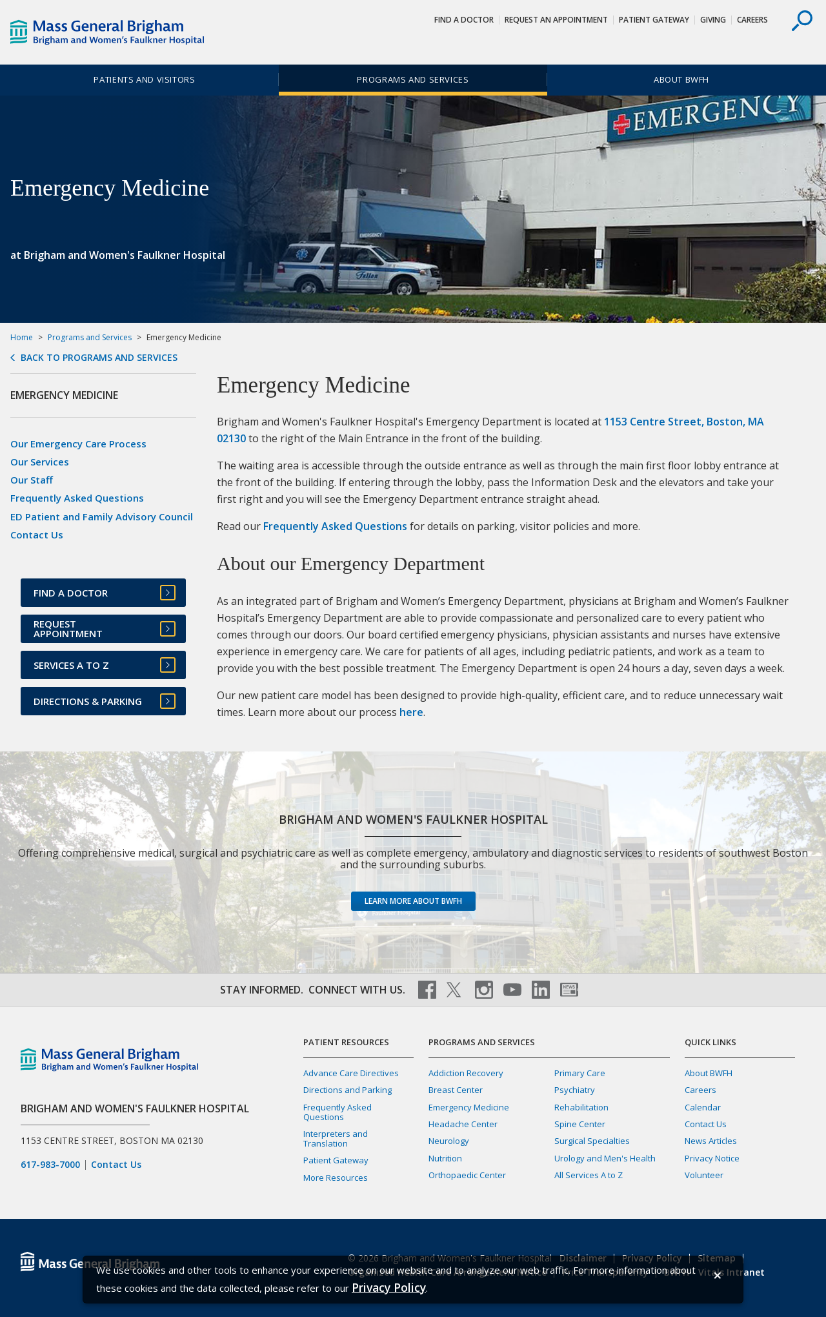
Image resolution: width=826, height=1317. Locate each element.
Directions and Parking (347, 1090)
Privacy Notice (712, 1158)
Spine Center (579, 1124)
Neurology (448, 1141)
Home (21, 337)
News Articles (711, 1141)
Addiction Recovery (465, 1073)
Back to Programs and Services (99, 357)
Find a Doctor (464, 19)
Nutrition (445, 1158)
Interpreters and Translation (335, 1138)
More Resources (335, 1177)
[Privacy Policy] (389, 1288)
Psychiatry (574, 1090)
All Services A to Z (588, 1175)
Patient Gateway (654, 19)
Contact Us (36, 534)
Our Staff (31, 479)
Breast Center (455, 1090)
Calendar (703, 1107)
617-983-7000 (50, 1164)
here (411, 712)
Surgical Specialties (592, 1141)
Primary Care (579, 1073)
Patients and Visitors (144, 79)
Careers (752, 19)
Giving (713, 19)
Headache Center (463, 1124)
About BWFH (681, 79)
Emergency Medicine (468, 1107)
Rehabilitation (581, 1107)
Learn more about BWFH (413, 900)
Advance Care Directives (351, 1073)
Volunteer (704, 1175)
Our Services (39, 461)
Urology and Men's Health (605, 1158)
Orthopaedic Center (467, 1175)
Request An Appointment (556, 19)
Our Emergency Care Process (78, 443)
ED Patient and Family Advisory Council (101, 516)
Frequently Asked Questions (335, 526)
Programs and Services (412, 79)
